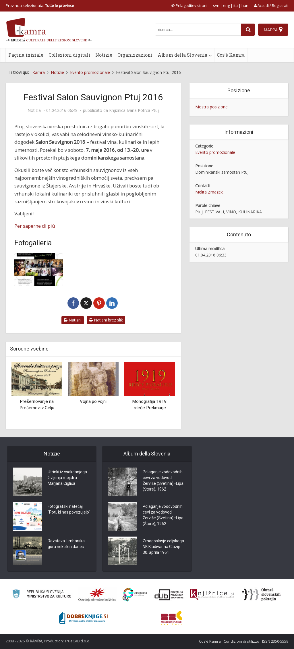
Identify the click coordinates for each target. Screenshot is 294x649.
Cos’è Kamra (231, 55)
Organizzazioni (134, 55)
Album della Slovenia (182, 55)
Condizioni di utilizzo (241, 641)
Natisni (73, 320)
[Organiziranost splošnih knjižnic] (97, 594)
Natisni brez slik (106, 320)
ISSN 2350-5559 (275, 641)
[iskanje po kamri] (198, 30)
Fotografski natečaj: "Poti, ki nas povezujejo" (69, 509)
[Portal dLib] (169, 594)
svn (216, 5)
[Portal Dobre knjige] (83, 618)
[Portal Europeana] (134, 594)
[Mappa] (273, 30)
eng (226, 5)
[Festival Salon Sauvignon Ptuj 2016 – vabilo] (38, 269)
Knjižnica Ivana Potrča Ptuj (134, 110)
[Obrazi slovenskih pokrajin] (261, 594)
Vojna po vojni (93, 401)
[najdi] (248, 30)
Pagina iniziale (25, 55)
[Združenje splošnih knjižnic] (171, 618)
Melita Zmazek (209, 192)
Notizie (103, 55)
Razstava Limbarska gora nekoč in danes (66, 544)
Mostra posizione (211, 107)
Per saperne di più (34, 226)
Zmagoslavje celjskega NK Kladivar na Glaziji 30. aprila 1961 (163, 547)
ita (235, 5)
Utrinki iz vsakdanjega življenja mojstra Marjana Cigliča (67, 478)
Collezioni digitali (69, 55)
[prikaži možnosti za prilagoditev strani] (189, 5)
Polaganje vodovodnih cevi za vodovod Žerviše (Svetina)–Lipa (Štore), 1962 (163, 480)
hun (244, 5)
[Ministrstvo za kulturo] (42, 595)
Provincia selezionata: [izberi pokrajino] (40, 5)
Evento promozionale (215, 152)
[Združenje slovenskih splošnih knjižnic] (212, 594)
